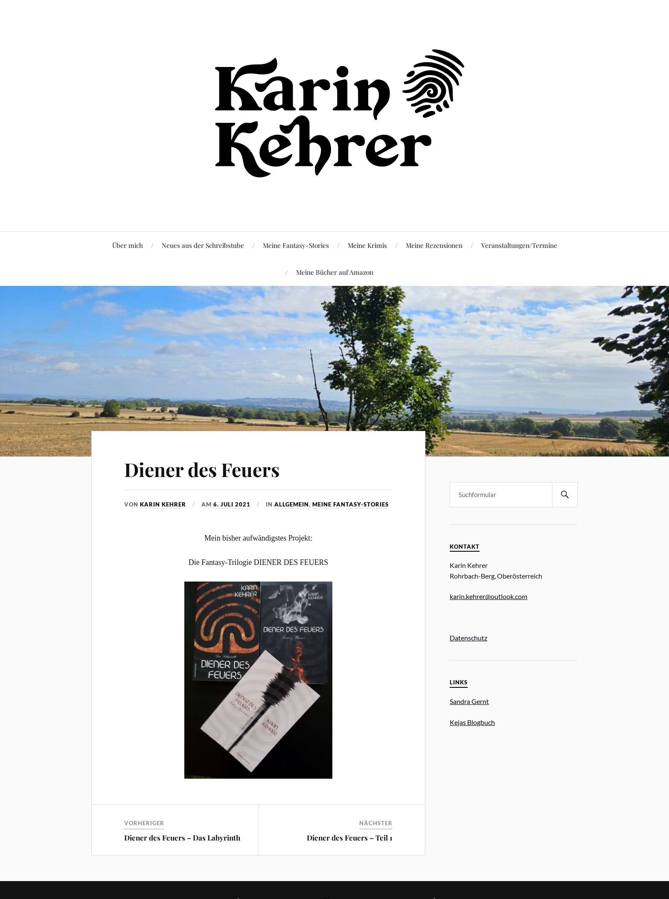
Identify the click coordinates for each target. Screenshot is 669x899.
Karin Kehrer (163, 504)
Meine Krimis (367, 245)
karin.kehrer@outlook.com (488, 596)
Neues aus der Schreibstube (203, 245)
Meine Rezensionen (434, 245)
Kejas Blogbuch (472, 722)
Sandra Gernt (469, 701)
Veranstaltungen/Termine (519, 245)
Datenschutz (468, 638)
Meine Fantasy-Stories (296, 245)
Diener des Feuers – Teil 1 (350, 837)
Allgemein (291, 504)
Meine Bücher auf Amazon (334, 272)
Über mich (127, 245)
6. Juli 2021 (231, 504)
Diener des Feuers (201, 469)
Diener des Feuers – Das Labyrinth (182, 837)
